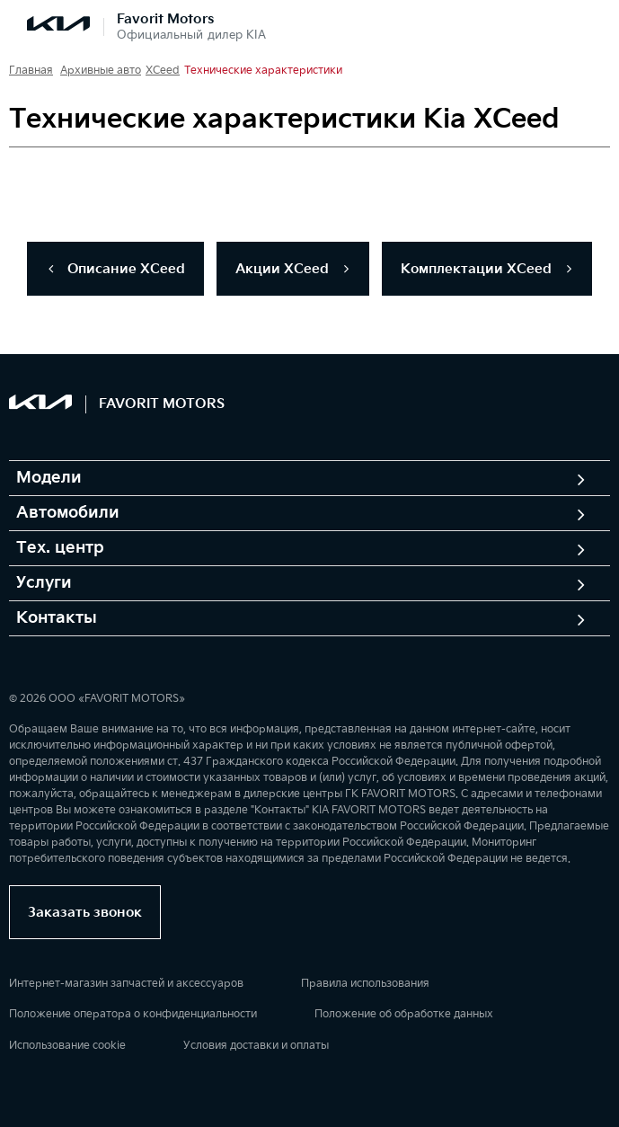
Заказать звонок (85, 912)
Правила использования (365, 983)
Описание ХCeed (115, 269)
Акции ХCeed (292, 269)
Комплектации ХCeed (487, 269)
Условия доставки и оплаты (256, 1045)
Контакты (56, 618)
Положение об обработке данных (403, 1014)
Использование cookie (67, 1045)
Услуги (44, 583)
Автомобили (67, 513)
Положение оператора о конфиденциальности (133, 1014)
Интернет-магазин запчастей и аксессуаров (126, 983)
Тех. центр (60, 548)
